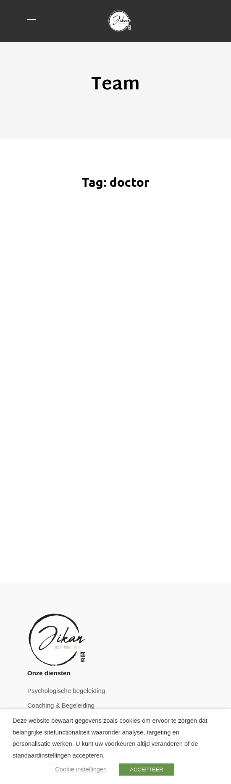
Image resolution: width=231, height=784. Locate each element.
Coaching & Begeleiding (60, 705)
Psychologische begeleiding (66, 690)
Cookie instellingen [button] (81, 769)
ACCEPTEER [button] (146, 769)
